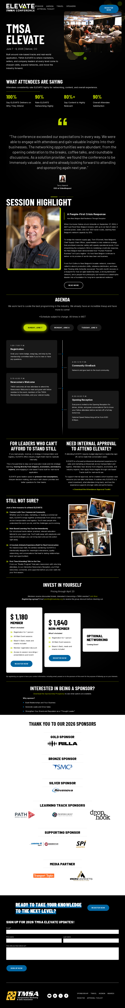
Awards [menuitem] (110, 993)
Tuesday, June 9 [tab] (89, 328)
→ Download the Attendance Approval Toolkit (91, 489)
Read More (73, 285)
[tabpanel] (62, 387)
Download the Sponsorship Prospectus (49, 694)
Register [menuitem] (81, 998)
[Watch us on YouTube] (49, 996)
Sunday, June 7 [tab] (35, 328)
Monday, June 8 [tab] (61, 328)
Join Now (93, 596)
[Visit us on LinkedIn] (55, 996)
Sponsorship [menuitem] (82, 993)
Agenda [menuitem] (102, 993)
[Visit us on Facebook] (66, 996)
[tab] (54, 196)
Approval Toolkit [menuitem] (95, 998)
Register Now (109, 9)
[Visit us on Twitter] (61, 996)
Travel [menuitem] (94, 993)
